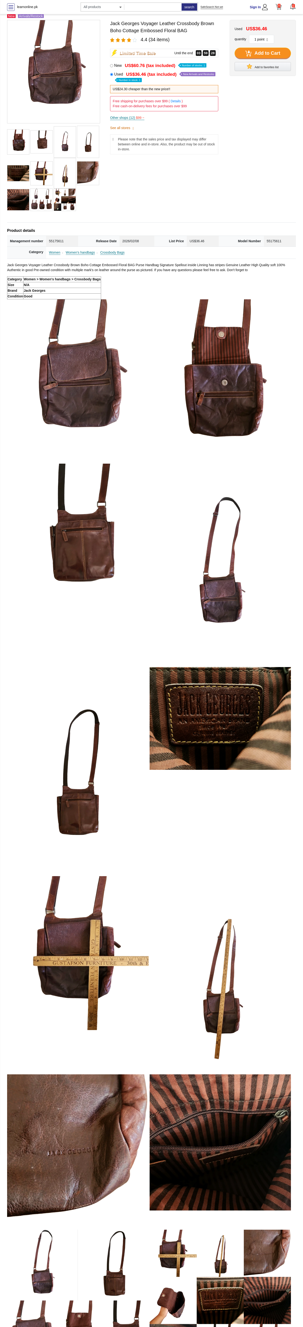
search (189, 7)
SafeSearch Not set (212, 6)
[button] (293, 6)
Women (54, 252)
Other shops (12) (127, 118)
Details (176, 101)
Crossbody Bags (112, 252)
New (160, 65)
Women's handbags (80, 252)
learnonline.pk (27, 7)
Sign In (255, 7)
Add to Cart (262, 53)
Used (164, 77)
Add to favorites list (263, 66)
